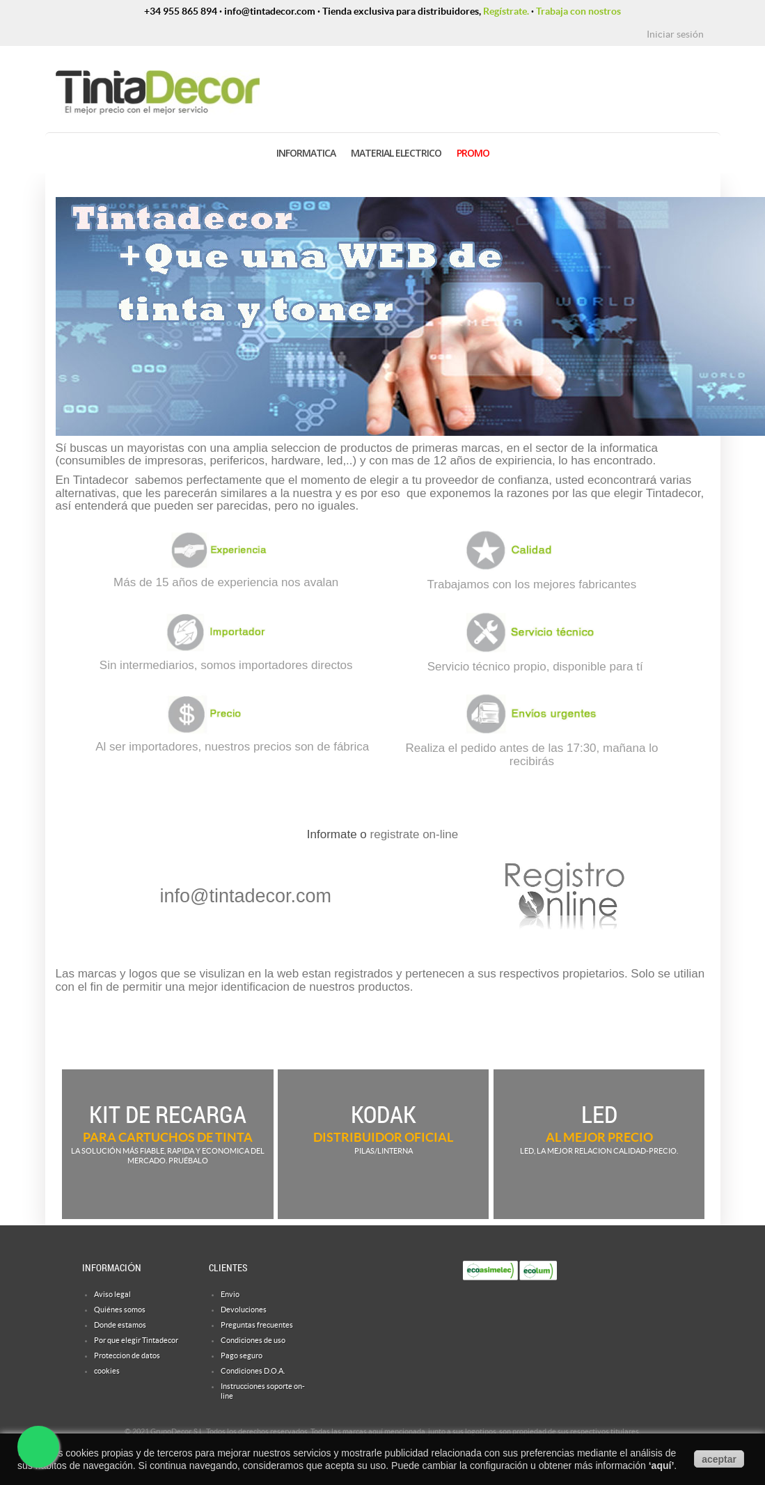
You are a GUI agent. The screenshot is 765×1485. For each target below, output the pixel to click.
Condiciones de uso (253, 1340)
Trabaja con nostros (578, 11)
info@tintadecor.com (246, 896)
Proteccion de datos (127, 1355)
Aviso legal (112, 1294)
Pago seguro (241, 1355)
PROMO (473, 152)
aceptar (719, 1459)
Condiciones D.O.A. (253, 1371)
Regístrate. (506, 11)
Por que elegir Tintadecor (136, 1340)
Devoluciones (244, 1309)
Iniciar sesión (675, 34)
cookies (107, 1371)
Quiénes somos (119, 1309)
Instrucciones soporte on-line (263, 1391)
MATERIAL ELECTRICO (396, 152)
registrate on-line (414, 834)
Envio (230, 1294)
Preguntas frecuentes (257, 1325)
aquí (662, 1465)
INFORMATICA (306, 152)
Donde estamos (120, 1325)
